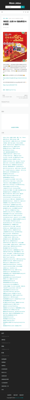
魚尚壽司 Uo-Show (16, 159)
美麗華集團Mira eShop (20, 308)
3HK (23, 251)
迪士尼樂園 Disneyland (17, 208)
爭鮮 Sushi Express (7, 164)
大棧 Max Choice (16, 153)
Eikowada (5, 166)
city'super (18, 161)
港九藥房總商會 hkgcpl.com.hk (9, 300)
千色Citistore (6, 182)
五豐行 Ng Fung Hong (20, 259)
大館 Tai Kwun (14, 255)
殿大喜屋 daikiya (18, 231)
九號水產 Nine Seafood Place (9, 259)
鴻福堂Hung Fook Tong (11, 90)
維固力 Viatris (16, 304)
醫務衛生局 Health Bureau (8, 311)
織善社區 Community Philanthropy (10, 306)
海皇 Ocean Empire (7, 233)
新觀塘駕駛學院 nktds (7, 295)
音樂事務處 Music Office (18, 250)
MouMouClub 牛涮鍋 (7, 190)
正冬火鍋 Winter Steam (8, 217)
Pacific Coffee (19, 179)
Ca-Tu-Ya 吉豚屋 (21, 217)
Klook (8, 137)
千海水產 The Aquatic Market (9, 288)
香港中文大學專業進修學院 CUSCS (16, 313)
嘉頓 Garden (5, 163)
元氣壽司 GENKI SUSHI (7, 153)
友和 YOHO (18, 288)
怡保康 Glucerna (6, 271)
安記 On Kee (13, 181)
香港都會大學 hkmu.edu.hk (8, 325)
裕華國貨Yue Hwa (16, 192)
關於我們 (16, 395)
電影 (18, 137)
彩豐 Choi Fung (18, 269)
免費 (18, 139)
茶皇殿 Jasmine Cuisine (14, 262)
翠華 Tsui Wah (16, 193)
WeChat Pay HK (6, 199)
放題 (14, 226)
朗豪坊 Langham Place (17, 295)
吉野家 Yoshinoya (16, 148)
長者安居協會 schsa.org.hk (8, 213)
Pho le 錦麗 (15, 190)
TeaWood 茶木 (19, 181)
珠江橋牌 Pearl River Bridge (9, 302)
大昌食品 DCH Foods (7, 188)
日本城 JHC (17, 170)
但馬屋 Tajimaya (14, 244)
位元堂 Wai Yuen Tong (8, 226)
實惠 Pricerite (6, 184)
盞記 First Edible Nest (7, 193)
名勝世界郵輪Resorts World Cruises (10, 289)
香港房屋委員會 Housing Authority (10, 235)
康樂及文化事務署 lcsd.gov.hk (19, 219)
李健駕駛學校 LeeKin (7, 273)
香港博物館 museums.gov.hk (9, 318)
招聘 (9, 143)
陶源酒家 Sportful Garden (8, 173)
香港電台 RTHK (18, 325)
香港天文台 (4, 372)
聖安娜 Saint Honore (7, 148)
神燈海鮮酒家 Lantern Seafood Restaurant (12, 277)
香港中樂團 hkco (17, 251)
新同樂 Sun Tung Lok (16, 293)
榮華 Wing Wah (6, 172)
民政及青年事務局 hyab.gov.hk (18, 273)
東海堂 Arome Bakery (7, 161)
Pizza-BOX (5, 157)
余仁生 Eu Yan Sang (14, 186)
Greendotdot (12, 163)
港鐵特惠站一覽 (5, 386)
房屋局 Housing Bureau (18, 260)
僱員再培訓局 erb (11, 166)
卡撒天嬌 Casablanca (7, 230)
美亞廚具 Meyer (15, 233)
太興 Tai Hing (18, 168)
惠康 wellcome (6, 139)
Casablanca (19, 264)
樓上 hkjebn (13, 143)
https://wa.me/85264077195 (10, 85)
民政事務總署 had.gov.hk (8, 299)
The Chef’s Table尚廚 (15, 286)
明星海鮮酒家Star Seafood (8, 177)
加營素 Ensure (6, 268)
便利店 (14, 137)
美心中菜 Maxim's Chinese (8, 150)
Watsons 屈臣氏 (19, 143)
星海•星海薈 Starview (15, 271)
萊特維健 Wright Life (7, 192)
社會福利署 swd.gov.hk (8, 304)
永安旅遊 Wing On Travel (19, 299)
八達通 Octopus (22, 244)
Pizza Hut (23, 161)
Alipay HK (16, 217)
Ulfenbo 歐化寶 (6, 186)
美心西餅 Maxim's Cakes (18, 157)
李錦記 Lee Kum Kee (18, 215)
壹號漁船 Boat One (7, 239)
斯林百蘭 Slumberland (8, 201)
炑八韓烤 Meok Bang (20, 184)
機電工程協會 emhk (16, 239)
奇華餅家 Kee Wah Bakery (17, 164)
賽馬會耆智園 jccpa (7, 224)
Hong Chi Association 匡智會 (9, 266)
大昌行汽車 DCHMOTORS (8, 291)
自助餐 (11, 137)
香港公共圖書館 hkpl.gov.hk (15, 182)
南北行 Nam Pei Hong (16, 202)
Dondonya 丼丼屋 (16, 188)
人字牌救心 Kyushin (7, 237)
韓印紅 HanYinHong (7, 195)
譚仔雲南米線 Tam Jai (14, 172)
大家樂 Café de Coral (15, 141)
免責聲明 (9, 395)
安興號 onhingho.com (7, 219)
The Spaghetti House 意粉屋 (9, 179)
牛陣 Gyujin (18, 226)
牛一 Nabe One (6, 210)
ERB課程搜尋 (4, 369)
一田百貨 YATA (16, 201)
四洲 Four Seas (15, 237)
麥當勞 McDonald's (20, 163)
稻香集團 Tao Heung (7, 159)
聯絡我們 (22, 395)
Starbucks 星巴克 (18, 213)
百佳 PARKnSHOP (6, 141)
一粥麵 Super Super (17, 155)
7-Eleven (24, 137)
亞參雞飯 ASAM (15, 224)
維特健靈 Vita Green (7, 208)
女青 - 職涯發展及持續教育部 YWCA (10, 152)
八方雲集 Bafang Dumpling (18, 253)
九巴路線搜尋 (5, 382)
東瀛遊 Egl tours (6, 297)
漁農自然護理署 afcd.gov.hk (9, 275)
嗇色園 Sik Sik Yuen (17, 230)
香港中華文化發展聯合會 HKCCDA (10, 315)
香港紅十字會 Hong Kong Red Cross (10, 175)
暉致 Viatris (12, 199)
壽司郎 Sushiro (17, 146)
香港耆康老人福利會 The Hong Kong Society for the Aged (14, 323)
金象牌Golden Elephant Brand (9, 264)
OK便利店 (5, 143)
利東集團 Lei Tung (7, 202)
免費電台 (4, 365)
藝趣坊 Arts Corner (14, 279)
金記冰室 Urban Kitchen (20, 311)
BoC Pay (13, 211)
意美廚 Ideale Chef (7, 242)
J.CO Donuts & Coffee (16, 197)
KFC (4, 170)
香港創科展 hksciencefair (8, 317)
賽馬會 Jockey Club (15, 309)
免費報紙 (4, 362)
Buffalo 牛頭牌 (6, 206)
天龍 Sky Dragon (6, 246)
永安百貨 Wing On (20, 166)
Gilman (4, 253)
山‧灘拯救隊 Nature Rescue (8, 231)
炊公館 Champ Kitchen (8, 250)
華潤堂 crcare (6, 279)
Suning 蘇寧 (9, 253)
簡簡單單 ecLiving (6, 211)
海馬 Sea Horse (6, 181)
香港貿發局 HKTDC (20, 199)
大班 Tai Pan (23, 170)
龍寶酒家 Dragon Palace (16, 204)
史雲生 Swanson (6, 255)
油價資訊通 (4, 376)
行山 (14, 161)
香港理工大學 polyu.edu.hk (8, 320)
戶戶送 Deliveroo (6, 204)
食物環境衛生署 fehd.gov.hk (9, 280)
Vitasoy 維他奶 (19, 266)
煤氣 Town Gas (6, 240)
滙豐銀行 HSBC (20, 255)
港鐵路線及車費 (5, 379)
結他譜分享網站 (15, 127)
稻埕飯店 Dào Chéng (14, 210)
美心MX (4, 144)
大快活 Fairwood (10, 144)
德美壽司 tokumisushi (7, 260)
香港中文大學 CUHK (16, 195)
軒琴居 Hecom (6, 228)
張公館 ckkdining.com (7, 222)
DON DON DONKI (7, 197)
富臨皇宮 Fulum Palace (20, 144)
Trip (20, 137)
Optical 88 (23, 168)
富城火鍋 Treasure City (8, 215)
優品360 (21, 193)
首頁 (4, 18)
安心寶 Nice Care (13, 268)
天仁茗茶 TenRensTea (10, 170)
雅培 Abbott (5, 313)
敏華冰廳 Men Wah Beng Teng (16, 206)
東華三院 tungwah (14, 297)
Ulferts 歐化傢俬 (6, 221)
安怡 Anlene (17, 291)
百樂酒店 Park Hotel (20, 302)
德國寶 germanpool (7, 293)
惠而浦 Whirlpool (14, 240)
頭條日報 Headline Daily (8, 251)
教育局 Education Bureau (16, 246)
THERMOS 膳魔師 (6, 286)
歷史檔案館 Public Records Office (10, 248)
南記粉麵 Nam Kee (22, 190)
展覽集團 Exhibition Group (8, 269)
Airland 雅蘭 (20, 242)
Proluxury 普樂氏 (6, 244)
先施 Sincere (23, 201)
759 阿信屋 (23, 141)
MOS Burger (12, 184)
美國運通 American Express (9, 308)
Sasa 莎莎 (10, 157)
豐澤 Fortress (14, 242)
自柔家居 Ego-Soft (7, 309)
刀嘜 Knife (23, 286)
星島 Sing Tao (6, 262)
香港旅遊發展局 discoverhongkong (10, 282)
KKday (4, 137)
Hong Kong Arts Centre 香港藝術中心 (11, 284)
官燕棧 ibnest (18, 211)
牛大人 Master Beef (17, 222)
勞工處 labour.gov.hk (15, 221)
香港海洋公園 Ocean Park (15, 228)
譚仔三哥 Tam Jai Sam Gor (8, 168)
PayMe (19, 235)
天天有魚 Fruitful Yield (7, 155)
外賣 (3, 389)
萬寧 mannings (13, 139)
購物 (7, 18)
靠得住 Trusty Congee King (8, 257)
